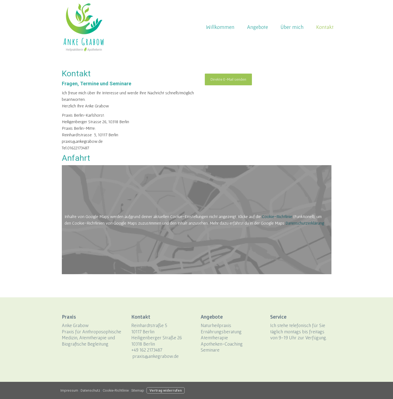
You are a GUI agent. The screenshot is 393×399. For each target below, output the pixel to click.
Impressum (69, 390)
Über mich (292, 27)
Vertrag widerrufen (166, 390)
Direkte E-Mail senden (228, 79)
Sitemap (137, 390)
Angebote (257, 27)
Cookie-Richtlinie (277, 216)
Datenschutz (90, 390)
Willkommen (220, 27)
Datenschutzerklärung (304, 222)
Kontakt (325, 27)
